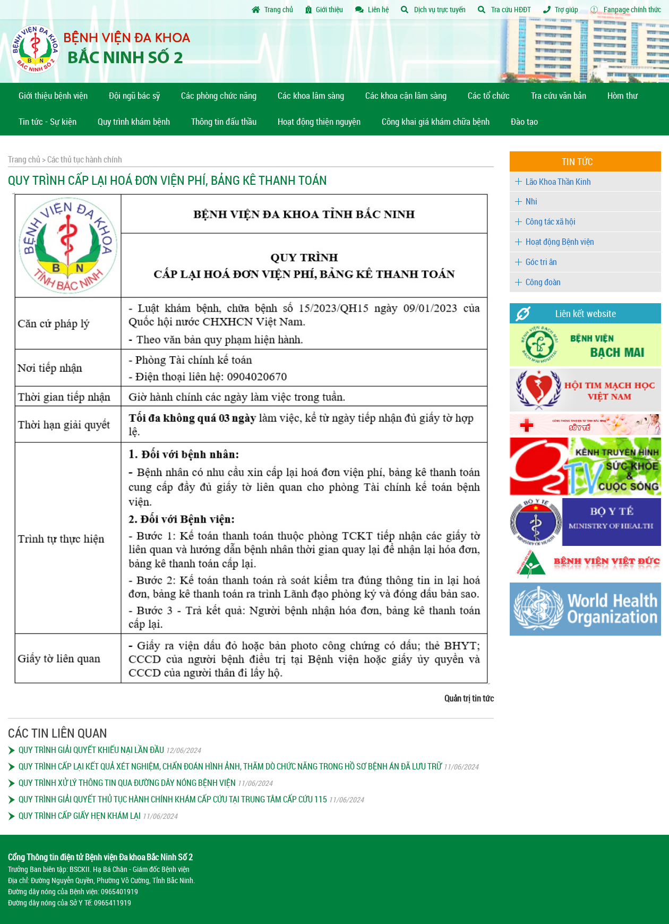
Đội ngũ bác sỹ (134, 95)
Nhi (531, 201)
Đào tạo (524, 121)
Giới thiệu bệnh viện (53, 95)
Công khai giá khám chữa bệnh (436, 121)
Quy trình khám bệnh (134, 121)
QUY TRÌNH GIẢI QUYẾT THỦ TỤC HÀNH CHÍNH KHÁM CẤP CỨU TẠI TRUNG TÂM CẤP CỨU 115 (173, 799)
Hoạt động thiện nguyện (319, 121)
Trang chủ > (27, 159)
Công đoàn (543, 282)
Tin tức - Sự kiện (47, 121)
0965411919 (112, 902)
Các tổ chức (489, 95)
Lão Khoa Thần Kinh (558, 181)
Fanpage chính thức (625, 9)
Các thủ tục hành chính (84, 159)
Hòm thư (622, 95)
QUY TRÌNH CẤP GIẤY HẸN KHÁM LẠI (80, 816)
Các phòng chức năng (218, 95)
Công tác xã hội (551, 221)
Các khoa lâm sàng (311, 95)
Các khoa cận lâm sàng (406, 95)
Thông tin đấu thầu (223, 121)
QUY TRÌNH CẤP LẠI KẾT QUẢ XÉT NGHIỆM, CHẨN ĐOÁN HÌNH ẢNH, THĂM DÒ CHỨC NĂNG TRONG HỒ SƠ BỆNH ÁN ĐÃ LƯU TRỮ (230, 766)
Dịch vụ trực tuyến (433, 9)
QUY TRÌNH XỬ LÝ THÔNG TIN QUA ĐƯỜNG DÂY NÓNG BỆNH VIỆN (127, 783)
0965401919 (119, 891)
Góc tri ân (541, 262)
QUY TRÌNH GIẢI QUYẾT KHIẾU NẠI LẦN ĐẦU (91, 750)
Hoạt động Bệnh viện (560, 241)
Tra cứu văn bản (558, 95)
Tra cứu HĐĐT (504, 9)
